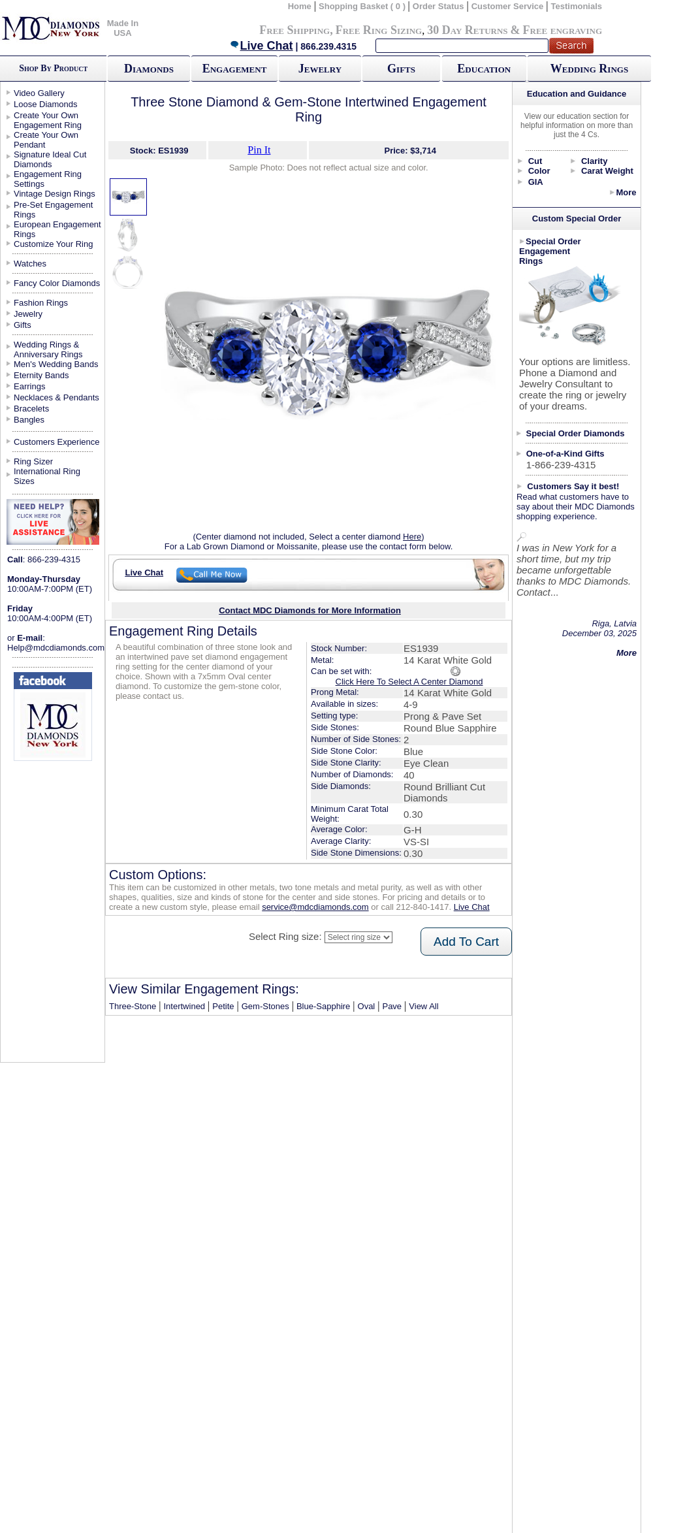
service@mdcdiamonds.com (315, 907)
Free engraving (562, 30)
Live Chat (261, 45)
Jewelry (320, 68)
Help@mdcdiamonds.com (55, 648)
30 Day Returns (467, 30)
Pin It (258, 149)
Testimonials (577, 6)
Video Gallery (39, 93)
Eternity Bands (41, 375)
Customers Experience (57, 442)
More (626, 192)
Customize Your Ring (53, 244)
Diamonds (149, 68)
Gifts (401, 68)
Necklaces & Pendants (56, 397)
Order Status (438, 6)
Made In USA (122, 28)
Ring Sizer (33, 461)
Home (299, 6)
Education (484, 68)
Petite (223, 1006)
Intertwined (185, 1006)
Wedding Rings (589, 68)
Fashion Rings (41, 303)
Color (539, 171)
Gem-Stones (265, 1006)
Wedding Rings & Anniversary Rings (48, 349)
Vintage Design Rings (54, 194)
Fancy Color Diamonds (57, 283)
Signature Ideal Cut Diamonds (50, 159)
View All (423, 1006)
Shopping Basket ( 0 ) (363, 6)
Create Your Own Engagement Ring (48, 120)
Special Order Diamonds (575, 433)
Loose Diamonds (46, 104)
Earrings (29, 386)
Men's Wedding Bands (56, 364)
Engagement (234, 68)
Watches (30, 263)
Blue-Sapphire (323, 1006)
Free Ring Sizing (379, 30)
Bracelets (31, 408)
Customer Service (507, 6)
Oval (366, 1006)
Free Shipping (294, 30)
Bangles (29, 420)
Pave (392, 1006)
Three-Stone (132, 1006)
